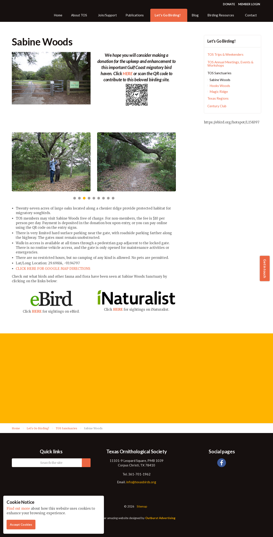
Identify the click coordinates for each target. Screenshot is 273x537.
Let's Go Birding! (168, 15)
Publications (135, 15)
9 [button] (113, 198)
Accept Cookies (21, 524)
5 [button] (94, 198)
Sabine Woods (220, 80)
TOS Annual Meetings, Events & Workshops (230, 63)
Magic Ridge (219, 92)
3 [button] (84, 198)
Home (58, 15)
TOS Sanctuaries (219, 73)
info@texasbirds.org (141, 482)
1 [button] (74, 198)
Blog (195, 15)
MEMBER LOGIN (249, 4)
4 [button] (89, 198)
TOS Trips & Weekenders (225, 54)
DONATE (229, 4)
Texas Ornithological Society (29, 11)
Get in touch (265, 268)
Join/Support (107, 15)
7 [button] (103, 198)
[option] (51, 161)
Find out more (18, 508)
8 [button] (108, 198)
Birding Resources (220, 15)
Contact (251, 15)
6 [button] (98, 198)
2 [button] (79, 198)
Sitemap (142, 506)
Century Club (216, 106)
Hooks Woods (220, 86)
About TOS (79, 15)
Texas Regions (218, 98)
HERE (37, 311)
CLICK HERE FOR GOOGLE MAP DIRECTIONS (53, 269)
